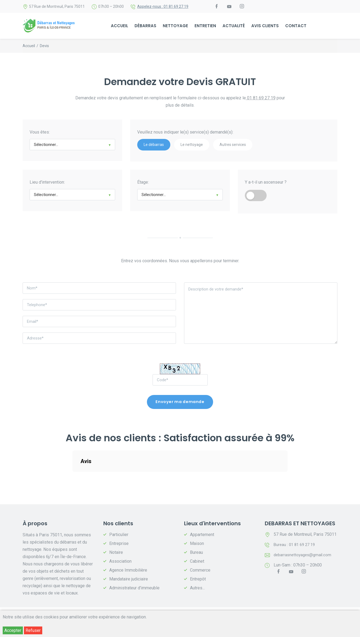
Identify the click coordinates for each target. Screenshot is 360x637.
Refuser (33, 630)
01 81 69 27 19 (261, 98)
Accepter (12, 630)
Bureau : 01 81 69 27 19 (296, 545)
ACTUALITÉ (234, 26)
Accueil (119, 26)
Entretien (205, 26)
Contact (295, 26)
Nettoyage (175, 26)
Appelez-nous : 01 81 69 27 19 (162, 7)
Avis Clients (265, 26)
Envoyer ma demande (180, 403)
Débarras (145, 26)
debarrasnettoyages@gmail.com (304, 556)
